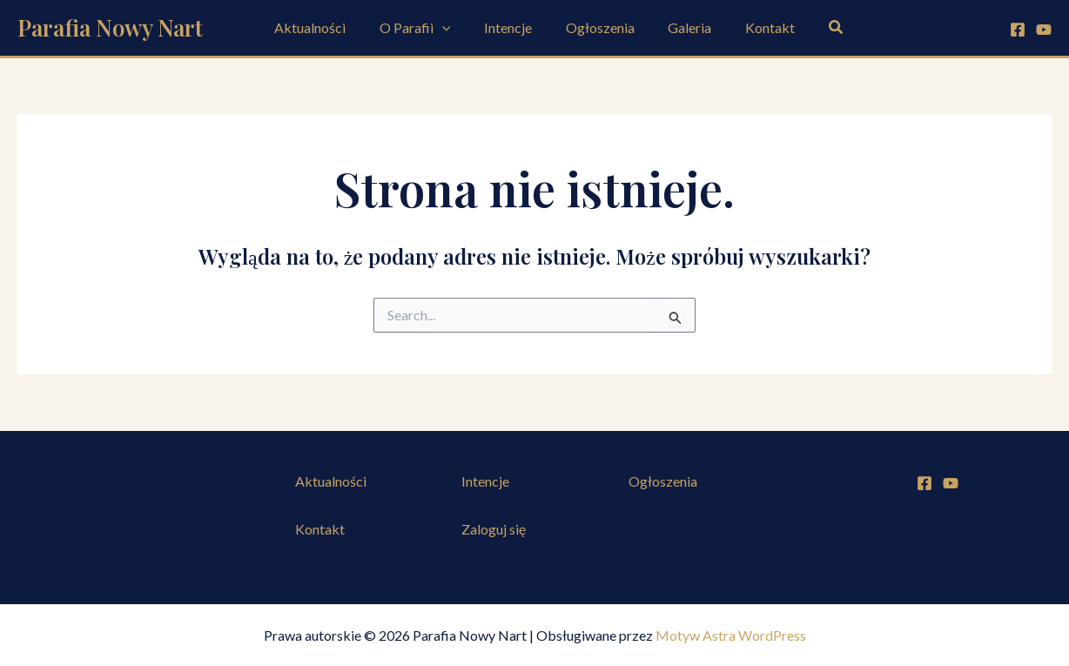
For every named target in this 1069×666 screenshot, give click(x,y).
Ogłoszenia (596, 27)
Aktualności (324, 27)
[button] (819, 27)
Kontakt (755, 27)
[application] (451, 28)
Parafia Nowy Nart (110, 27)
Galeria (681, 27)
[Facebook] (1017, 29)
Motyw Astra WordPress (731, 635)
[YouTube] (1044, 29)
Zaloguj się (493, 529)
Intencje (510, 27)
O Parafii (424, 28)
